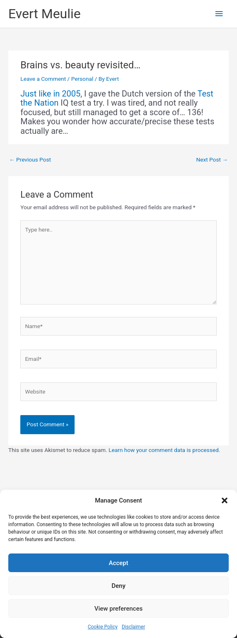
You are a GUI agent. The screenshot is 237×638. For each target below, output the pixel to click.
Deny (118, 586)
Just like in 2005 (50, 94)
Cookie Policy (103, 627)
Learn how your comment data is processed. (164, 450)
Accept (118, 563)
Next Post (212, 159)
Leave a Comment (43, 78)
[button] (224, 500)
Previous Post (30, 159)
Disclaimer (133, 627)
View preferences (118, 608)
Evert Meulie (44, 14)
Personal (82, 78)
